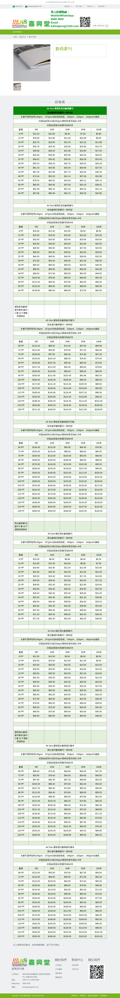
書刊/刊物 (32, 37)
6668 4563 (57, 19)
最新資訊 (58, 973)
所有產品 (17, 32)
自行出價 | (79, 6)
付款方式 (75, 969)
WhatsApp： (16, 983)
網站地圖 (103, 995)
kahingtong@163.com (65, 26)
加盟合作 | (68, 6)
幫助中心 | (91, 6)
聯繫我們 (58, 977)
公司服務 (58, 969)
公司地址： (16, 974)
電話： (14, 980)
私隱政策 (83, 995)
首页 (15, 37)
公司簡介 (58, 965)
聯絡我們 (74, 995)
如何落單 (75, 965)
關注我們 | (102, 6)
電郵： (14, 987)
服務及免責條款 (93, 995)
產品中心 (22, 37)
